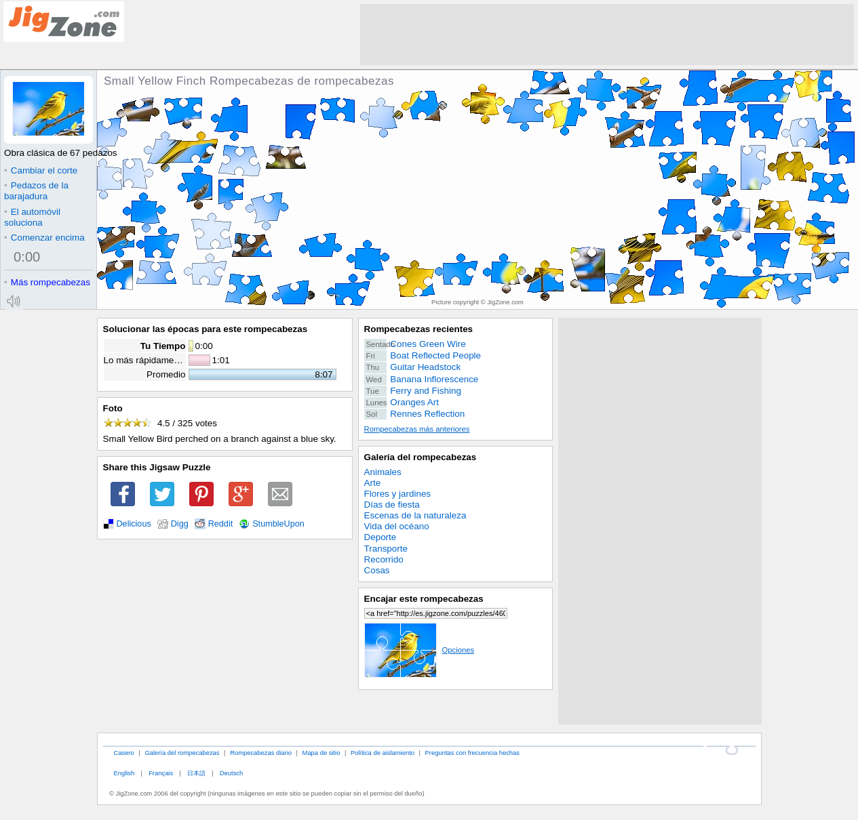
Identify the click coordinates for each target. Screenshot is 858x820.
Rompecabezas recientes (418, 329)
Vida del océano (396, 526)
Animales (383, 472)
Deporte (380, 537)
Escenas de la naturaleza (415, 515)
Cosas (377, 570)
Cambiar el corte (40, 170)
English (123, 773)
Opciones (419, 650)
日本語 (196, 773)
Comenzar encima (44, 237)
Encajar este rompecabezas (424, 599)
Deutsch (231, 773)
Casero (123, 752)
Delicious (134, 524)
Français (161, 773)
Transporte (386, 549)
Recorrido (384, 559)
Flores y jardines (397, 494)
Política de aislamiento (382, 752)
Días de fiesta (392, 504)
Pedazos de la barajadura (36, 190)
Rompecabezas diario (261, 752)
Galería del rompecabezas (420, 457)
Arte (372, 483)
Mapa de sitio (321, 752)
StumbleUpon (278, 524)
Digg (180, 524)
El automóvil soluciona (32, 217)
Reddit (220, 524)
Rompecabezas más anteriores (417, 429)
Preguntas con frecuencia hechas (472, 752)
